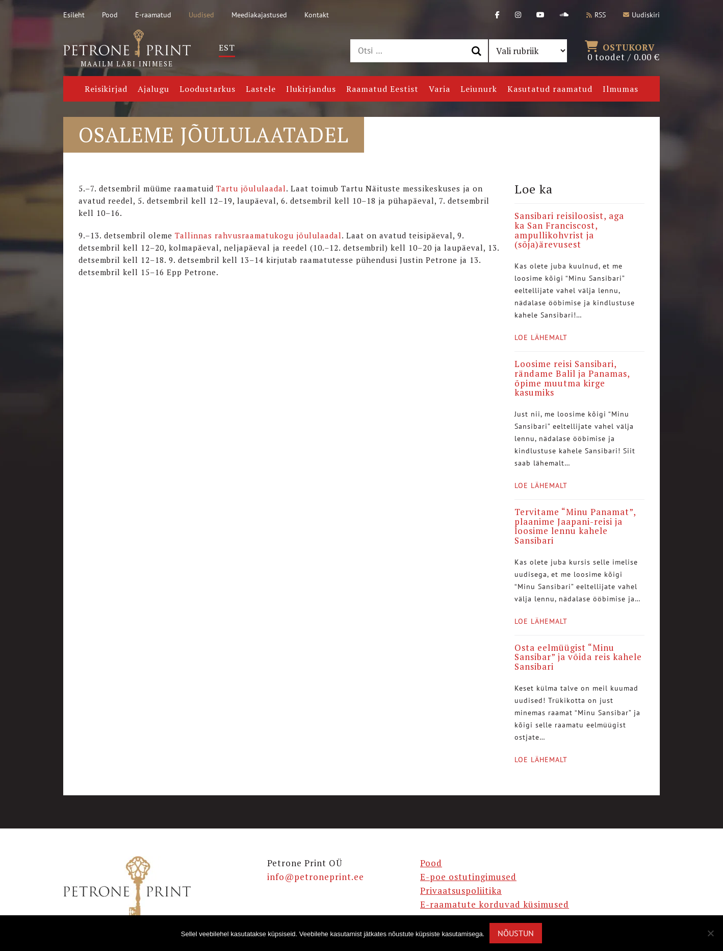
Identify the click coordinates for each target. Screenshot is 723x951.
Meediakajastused (259, 14)
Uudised (201, 14)
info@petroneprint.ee (315, 877)
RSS (596, 14)
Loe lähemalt (540, 337)
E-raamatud (153, 14)
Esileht (74, 14)
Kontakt (316, 14)
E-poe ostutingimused (468, 877)
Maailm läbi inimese (127, 49)
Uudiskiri (641, 14)
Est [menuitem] (227, 47)
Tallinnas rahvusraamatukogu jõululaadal (258, 235)
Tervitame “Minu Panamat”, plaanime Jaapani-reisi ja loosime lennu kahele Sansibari (575, 526)
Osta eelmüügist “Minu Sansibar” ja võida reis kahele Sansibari (578, 657)
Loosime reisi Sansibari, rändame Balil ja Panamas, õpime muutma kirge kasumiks (572, 378)
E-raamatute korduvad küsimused (494, 904)
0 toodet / (623, 51)
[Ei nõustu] (710, 933)
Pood (110, 14)
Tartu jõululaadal (251, 188)
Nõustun (516, 933)
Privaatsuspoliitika (461, 890)
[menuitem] (227, 47)
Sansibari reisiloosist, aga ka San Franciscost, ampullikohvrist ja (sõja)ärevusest (569, 230)
